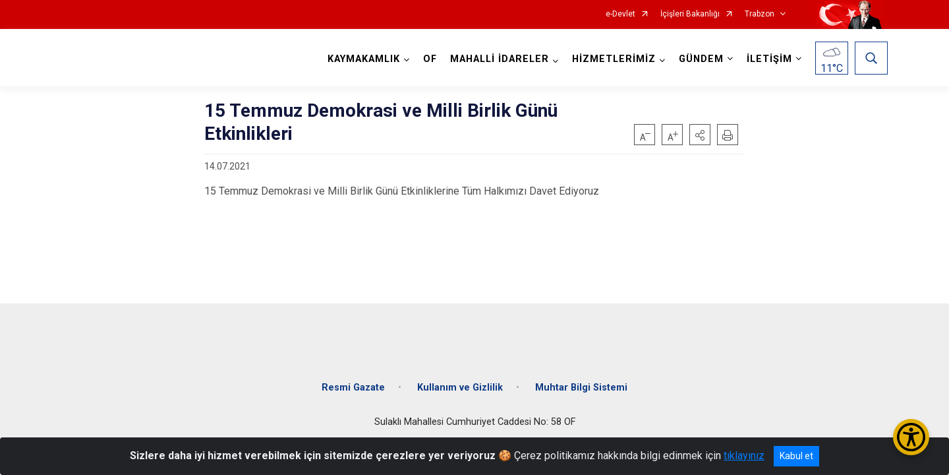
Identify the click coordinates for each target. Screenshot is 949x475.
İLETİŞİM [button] (767, 59)
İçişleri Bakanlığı (690, 14)
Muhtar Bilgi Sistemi (581, 377)
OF (427, 59)
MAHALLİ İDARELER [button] (496, 59)
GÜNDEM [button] (698, 59)
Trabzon (759, 14)
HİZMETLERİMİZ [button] (611, 59)
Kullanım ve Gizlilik (460, 377)
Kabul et (796, 456)
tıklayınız (744, 455)
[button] (699, 134)
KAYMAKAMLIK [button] (361, 59)
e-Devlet (620, 14)
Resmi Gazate (353, 377)
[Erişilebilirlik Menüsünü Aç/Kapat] (911, 437)
